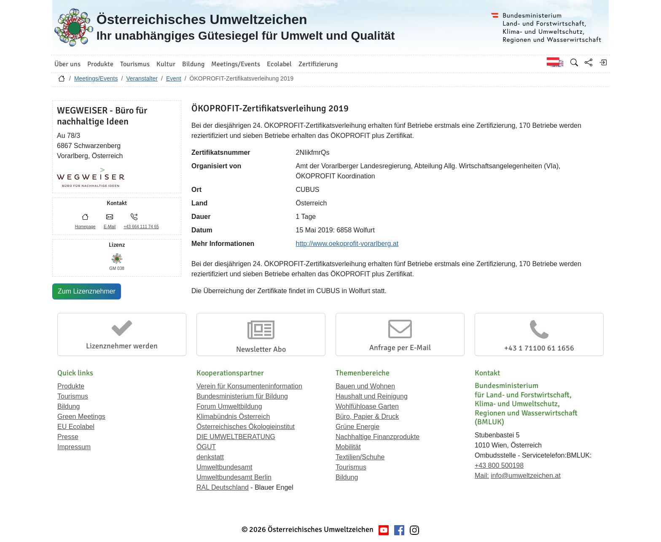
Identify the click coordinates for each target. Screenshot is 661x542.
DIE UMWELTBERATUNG (235, 436)
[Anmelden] (603, 62)
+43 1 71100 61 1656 (539, 348)
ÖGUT (206, 446)
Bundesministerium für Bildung (242, 396)
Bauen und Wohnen (365, 386)
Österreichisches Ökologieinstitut (245, 426)
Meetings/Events (96, 78)
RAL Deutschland (222, 487)
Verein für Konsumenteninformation (249, 386)
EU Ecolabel (75, 426)
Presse (67, 436)
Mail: (482, 475)
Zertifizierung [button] (318, 64)
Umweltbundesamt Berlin (233, 477)
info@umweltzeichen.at (526, 475)
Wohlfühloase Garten (367, 406)
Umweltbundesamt (224, 467)
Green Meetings (81, 416)
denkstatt (210, 457)
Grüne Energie (357, 426)
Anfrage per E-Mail (400, 347)
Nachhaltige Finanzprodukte (377, 436)
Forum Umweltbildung (229, 406)
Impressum (74, 446)
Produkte (70, 386)
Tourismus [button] (135, 64)
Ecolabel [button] (279, 64)
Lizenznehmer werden (122, 346)
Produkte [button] (100, 64)
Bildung (68, 406)
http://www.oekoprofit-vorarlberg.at (347, 243)
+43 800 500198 (499, 465)
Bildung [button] (193, 64)
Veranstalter (142, 78)
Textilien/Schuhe (360, 457)
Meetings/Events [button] (235, 64)
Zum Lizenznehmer (87, 291)
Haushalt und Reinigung (372, 396)
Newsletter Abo (261, 349)
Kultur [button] (165, 64)
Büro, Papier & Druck (367, 416)
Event (173, 78)
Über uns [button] (67, 64)
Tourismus (72, 396)
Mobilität (348, 446)
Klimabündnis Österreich (233, 416)
